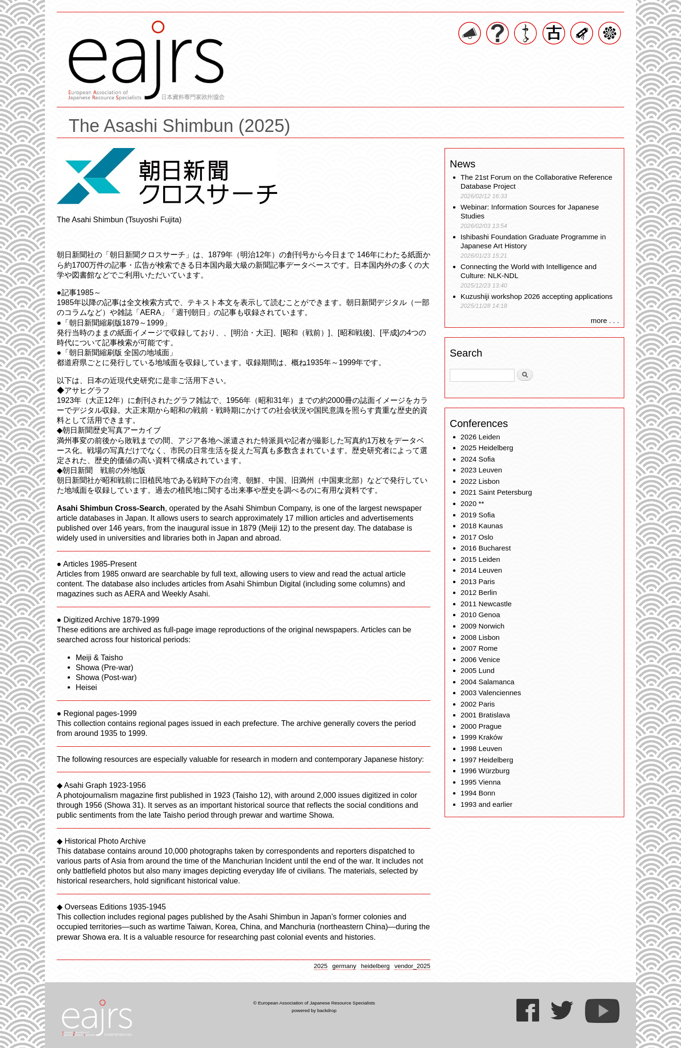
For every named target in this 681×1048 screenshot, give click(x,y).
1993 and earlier (487, 804)
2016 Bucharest (486, 548)
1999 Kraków (482, 737)
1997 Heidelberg (487, 760)
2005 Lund (478, 670)
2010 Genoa (480, 615)
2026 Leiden (480, 437)
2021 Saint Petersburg (496, 492)
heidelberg (375, 965)
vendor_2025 (412, 965)
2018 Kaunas (482, 526)
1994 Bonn (478, 793)
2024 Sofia (478, 459)
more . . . (605, 320)
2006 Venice (480, 659)
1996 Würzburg (485, 771)
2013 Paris (478, 581)
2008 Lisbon (480, 637)
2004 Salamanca (488, 682)
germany (344, 965)
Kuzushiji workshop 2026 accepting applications (537, 296)
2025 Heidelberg (487, 448)
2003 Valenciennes (491, 693)
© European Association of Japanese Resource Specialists (314, 1002)
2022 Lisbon (480, 481)
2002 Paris (478, 704)
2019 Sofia (478, 515)
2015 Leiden (480, 559)
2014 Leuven (481, 570)
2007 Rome (479, 648)
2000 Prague (481, 726)
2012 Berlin (479, 592)
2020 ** (472, 503)
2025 (321, 965)
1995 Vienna (481, 782)
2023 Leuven (481, 470)
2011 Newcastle (486, 604)
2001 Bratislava (485, 715)
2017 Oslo (477, 537)
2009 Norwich (483, 626)
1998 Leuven (481, 748)
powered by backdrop (314, 1010)
